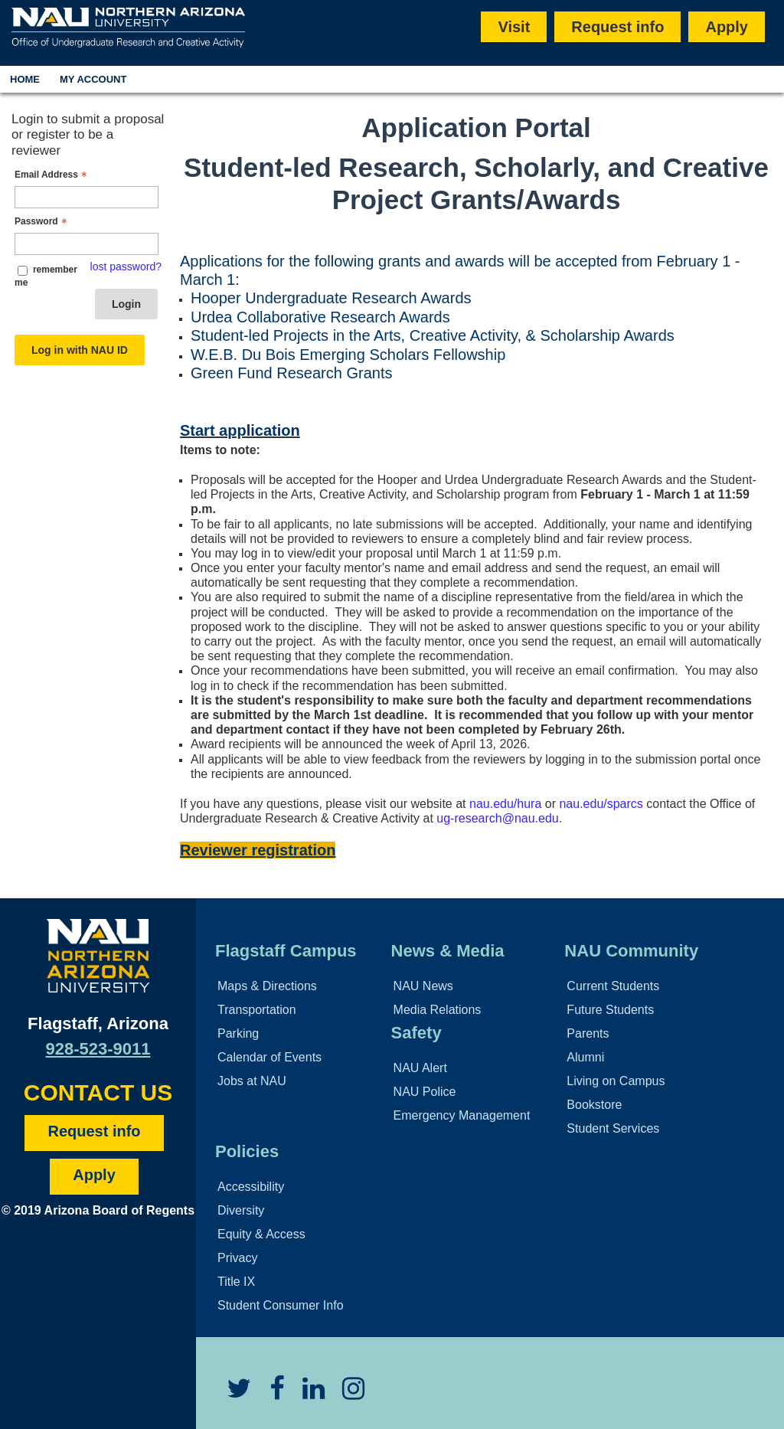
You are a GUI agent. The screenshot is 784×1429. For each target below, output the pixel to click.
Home (25, 79)
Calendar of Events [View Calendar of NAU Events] (269, 1057)
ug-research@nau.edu (497, 818)
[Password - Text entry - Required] (86, 244)
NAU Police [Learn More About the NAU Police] (425, 1091)
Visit (514, 26)
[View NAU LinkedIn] (306, 1394)
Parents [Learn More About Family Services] (588, 1033)
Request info (617, 26)
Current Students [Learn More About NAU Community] (613, 985)
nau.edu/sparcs (600, 803)
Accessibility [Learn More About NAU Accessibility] (250, 1186)
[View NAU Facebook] (269, 1394)
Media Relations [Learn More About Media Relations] (438, 1009)
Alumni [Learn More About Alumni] (585, 1057)
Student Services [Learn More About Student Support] (613, 1128)
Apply (726, 26)
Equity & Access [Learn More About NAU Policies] (261, 1234)
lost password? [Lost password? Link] (126, 266)
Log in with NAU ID (79, 350)
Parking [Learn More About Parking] (238, 1033)
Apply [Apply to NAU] (94, 1174)
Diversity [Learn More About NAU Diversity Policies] (240, 1210)
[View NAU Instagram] (345, 1394)
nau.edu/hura (505, 803)
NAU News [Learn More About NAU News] (423, 985)
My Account (93, 79)
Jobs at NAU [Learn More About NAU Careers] (251, 1080)
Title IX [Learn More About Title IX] (236, 1281)
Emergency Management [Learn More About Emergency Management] (462, 1115)
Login (126, 304)
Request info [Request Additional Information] (93, 1131)
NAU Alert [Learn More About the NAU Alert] (420, 1067)
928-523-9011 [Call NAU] (97, 1048)
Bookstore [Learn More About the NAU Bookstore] (594, 1104)
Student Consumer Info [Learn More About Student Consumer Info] (280, 1305)
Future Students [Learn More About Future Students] (610, 1009)
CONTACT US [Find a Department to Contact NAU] (98, 1092)
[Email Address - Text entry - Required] (86, 197)
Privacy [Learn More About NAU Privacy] (237, 1257)
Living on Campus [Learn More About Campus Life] (616, 1080)
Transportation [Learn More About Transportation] (256, 1009)
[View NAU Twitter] (231, 1394)
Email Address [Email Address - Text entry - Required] (52, 174)
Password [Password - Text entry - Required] (42, 221)
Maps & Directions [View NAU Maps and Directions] (267, 985)
